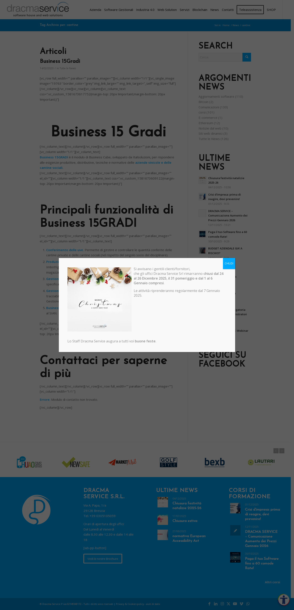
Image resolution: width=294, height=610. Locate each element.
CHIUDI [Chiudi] (229, 263)
